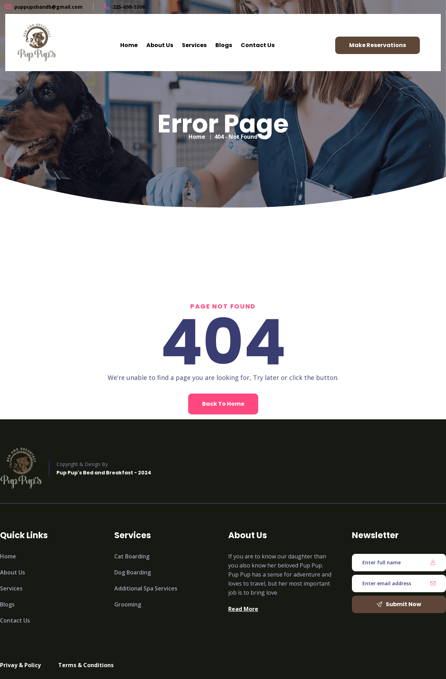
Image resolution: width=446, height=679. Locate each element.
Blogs (223, 45)
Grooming (127, 604)
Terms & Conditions (86, 665)
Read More (243, 609)
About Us (159, 45)
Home (129, 45)
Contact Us (258, 45)
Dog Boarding (132, 572)
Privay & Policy (20, 665)
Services (194, 45)
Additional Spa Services (145, 588)
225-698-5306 (129, 6)
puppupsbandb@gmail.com (48, 6)
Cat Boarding (131, 556)
